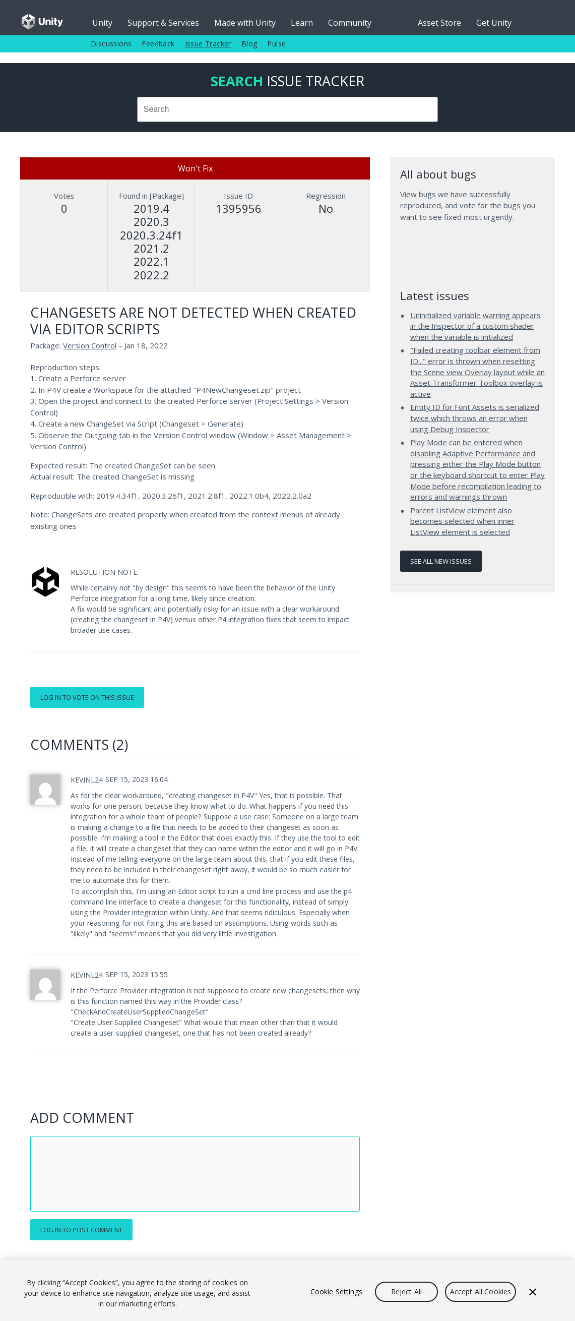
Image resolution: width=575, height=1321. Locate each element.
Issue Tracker (208, 43)
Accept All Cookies (481, 1291)
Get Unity (494, 22)
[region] (287, 1290)
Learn (302, 22)
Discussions (111, 43)
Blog (249, 43)
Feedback (158, 43)
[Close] (533, 1292)
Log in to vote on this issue (87, 697)
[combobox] (287, 109)
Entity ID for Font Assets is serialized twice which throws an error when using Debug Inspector (474, 418)
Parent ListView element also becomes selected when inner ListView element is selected (462, 521)
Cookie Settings (336, 1291)
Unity (102, 22)
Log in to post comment (81, 1229)
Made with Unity (245, 22)
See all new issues (441, 561)
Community (349, 22)
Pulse (276, 43)
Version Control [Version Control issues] (89, 345)
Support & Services (163, 22)
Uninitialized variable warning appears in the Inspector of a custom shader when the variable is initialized (475, 326)
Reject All (406, 1291)
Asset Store (439, 22)
